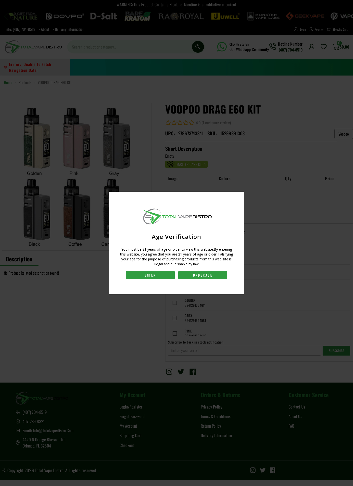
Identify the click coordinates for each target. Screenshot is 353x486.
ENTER (150, 275)
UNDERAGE (203, 275)
